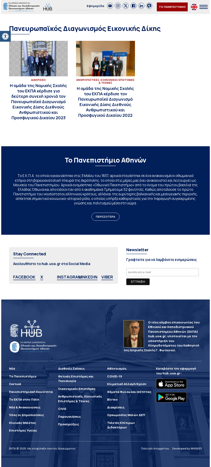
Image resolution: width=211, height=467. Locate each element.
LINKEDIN (88, 277)
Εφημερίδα (95, 5)
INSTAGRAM (69, 277)
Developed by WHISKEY (187, 448)
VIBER (107, 277)
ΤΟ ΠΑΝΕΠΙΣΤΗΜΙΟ (172, 7)
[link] (110, 6)
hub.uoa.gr (171, 373)
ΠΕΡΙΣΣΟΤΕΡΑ (105, 216)
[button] (5, 36)
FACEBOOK (24, 277)
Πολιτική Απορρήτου (155, 448)
